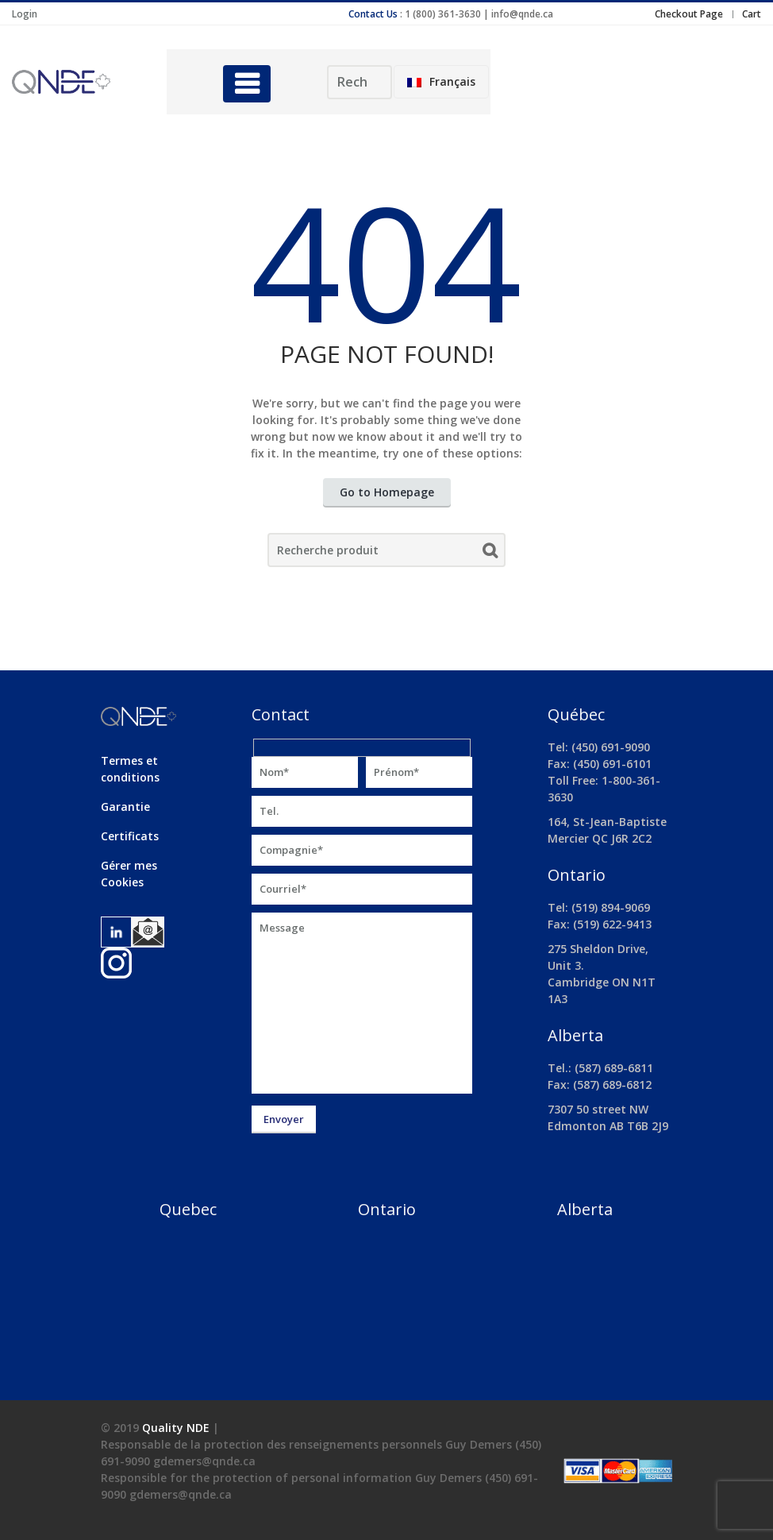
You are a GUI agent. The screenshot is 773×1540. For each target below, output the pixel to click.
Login (24, 14)
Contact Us (373, 14)
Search (490, 553)
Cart (751, 14)
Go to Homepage (387, 492)
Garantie (125, 806)
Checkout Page (689, 14)
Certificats (130, 835)
